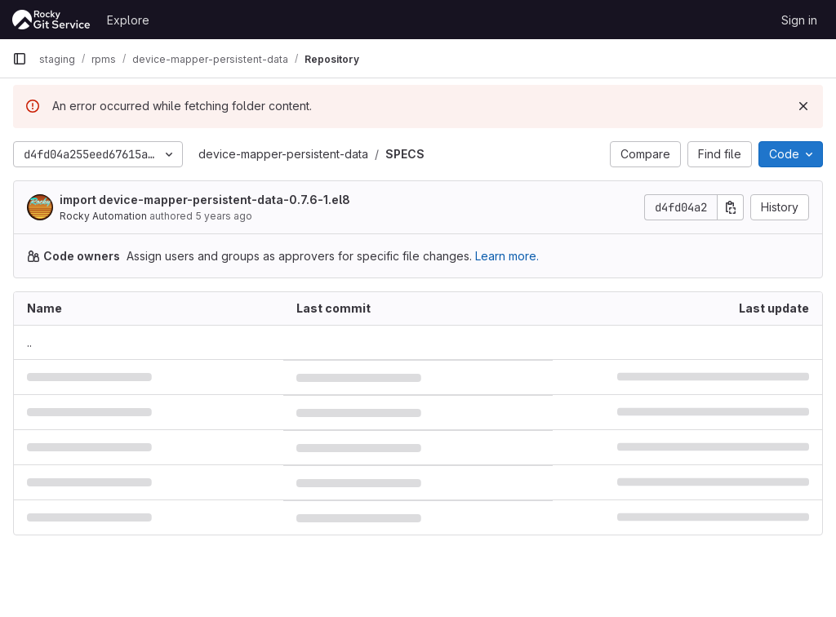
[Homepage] (51, 20)
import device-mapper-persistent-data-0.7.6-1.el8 (205, 199)
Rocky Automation (103, 216)
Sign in (799, 20)
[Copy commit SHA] (731, 207)
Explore (128, 20)
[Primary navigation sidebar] (20, 59)
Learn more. (507, 256)
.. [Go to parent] (29, 342)
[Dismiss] (803, 106)
